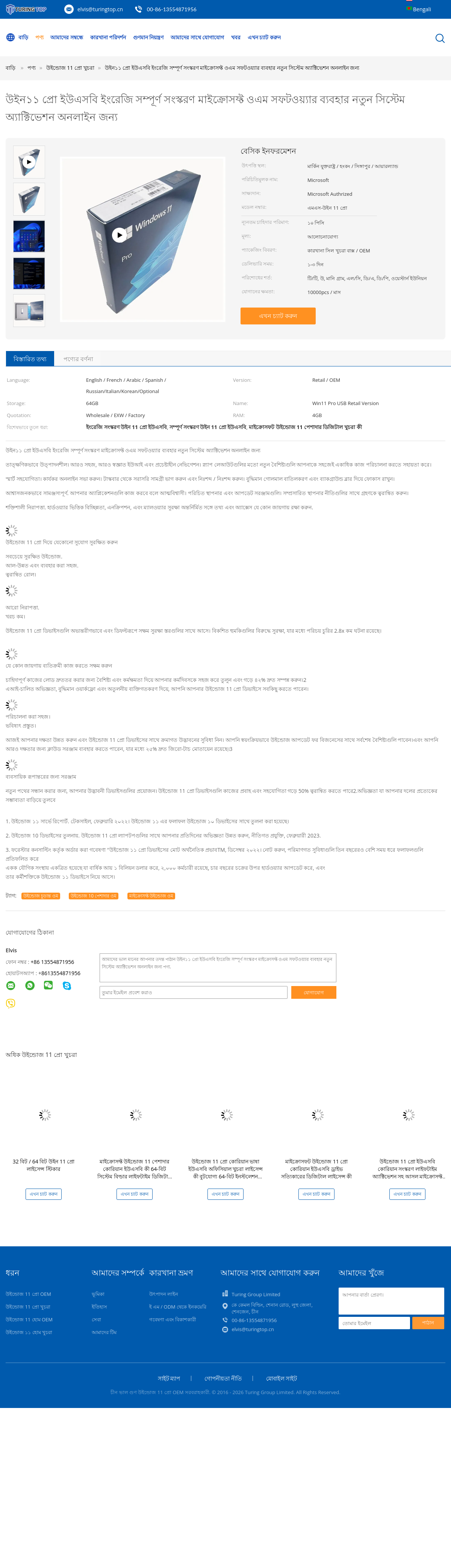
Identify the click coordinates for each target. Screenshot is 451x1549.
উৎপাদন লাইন (163, 1294)
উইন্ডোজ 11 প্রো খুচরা (28, 1306)
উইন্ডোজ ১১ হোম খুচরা (29, 1332)
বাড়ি (17, 37)
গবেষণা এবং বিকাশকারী (173, 1319)
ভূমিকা (98, 1294)
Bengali (422, 9)
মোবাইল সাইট (281, 1378)
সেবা (96, 1319)
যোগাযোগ (314, 992)
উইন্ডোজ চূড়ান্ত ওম (40, 896)
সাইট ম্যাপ (169, 1378)
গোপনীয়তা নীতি (223, 1378)
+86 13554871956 (52, 961)
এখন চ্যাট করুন (264, 37)
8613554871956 (60, 973)
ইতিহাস (99, 1306)
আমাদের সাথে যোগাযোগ (197, 37)
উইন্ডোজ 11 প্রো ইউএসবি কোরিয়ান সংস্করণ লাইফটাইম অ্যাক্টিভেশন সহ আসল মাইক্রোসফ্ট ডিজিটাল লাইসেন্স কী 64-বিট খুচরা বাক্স (407, 1176)
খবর (236, 37)
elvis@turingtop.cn (100, 9)
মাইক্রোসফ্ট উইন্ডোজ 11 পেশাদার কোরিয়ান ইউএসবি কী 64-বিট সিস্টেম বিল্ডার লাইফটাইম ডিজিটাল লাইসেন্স (134, 1172)
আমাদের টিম (104, 1332)
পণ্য (39, 37)
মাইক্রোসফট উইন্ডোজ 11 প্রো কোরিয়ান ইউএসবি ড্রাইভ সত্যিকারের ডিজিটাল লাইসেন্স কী (316, 1169)
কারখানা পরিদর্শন (108, 37)
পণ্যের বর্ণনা (78, 359)
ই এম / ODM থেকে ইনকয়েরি (177, 1306)
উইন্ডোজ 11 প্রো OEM (28, 1294)
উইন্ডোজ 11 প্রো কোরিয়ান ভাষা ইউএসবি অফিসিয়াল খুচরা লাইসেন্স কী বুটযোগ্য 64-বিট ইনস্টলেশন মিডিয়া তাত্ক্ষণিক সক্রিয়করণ (225, 1172)
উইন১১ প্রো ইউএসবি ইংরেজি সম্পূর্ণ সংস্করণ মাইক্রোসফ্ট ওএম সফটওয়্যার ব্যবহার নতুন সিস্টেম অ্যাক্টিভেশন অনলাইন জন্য (232, 67)
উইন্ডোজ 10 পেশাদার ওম (94, 896)
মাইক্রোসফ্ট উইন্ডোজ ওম (151, 896)
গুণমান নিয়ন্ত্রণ (148, 37)
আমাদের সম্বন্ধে (66, 37)
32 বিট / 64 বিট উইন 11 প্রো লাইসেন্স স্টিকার (44, 1165)
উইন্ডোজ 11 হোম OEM (29, 1319)
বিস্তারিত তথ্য (30, 359)
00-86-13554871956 (172, 9)
